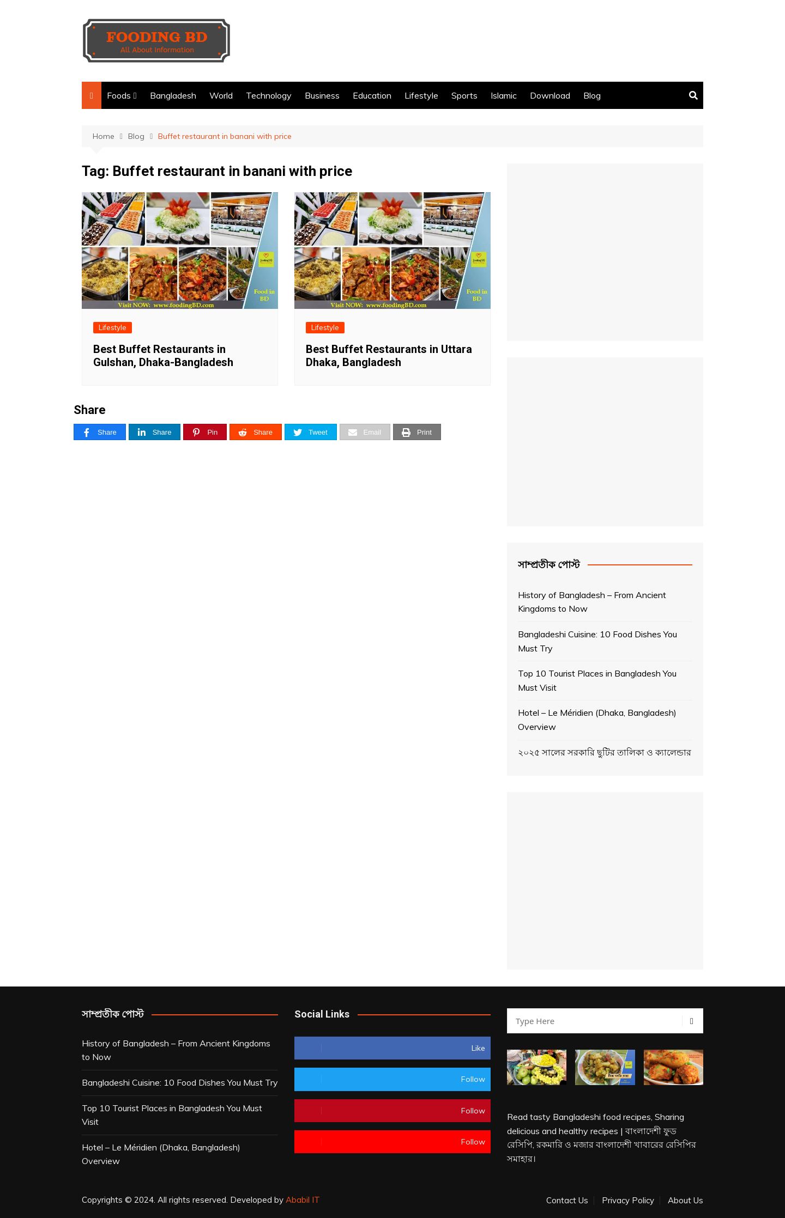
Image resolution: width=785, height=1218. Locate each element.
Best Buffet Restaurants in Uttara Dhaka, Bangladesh (389, 356)
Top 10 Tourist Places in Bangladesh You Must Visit (597, 680)
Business (322, 95)
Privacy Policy (628, 1200)
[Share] (99, 432)
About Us (685, 1200)
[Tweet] (310, 432)
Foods (119, 95)
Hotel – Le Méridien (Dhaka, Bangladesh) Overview (597, 719)
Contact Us (567, 1200)
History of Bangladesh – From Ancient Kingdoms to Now (592, 601)
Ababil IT (303, 1200)
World (221, 95)
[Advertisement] (504, 40)
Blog (592, 95)
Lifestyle (421, 95)
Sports (464, 95)
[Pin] (205, 432)
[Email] (365, 432)
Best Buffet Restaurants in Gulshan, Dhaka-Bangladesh (163, 356)
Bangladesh (173, 95)
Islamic (504, 95)
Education (372, 95)
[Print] (417, 432)
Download (550, 95)
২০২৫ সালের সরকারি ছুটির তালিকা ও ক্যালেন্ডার (604, 752)
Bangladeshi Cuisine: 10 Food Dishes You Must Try (597, 641)
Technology (269, 95)
